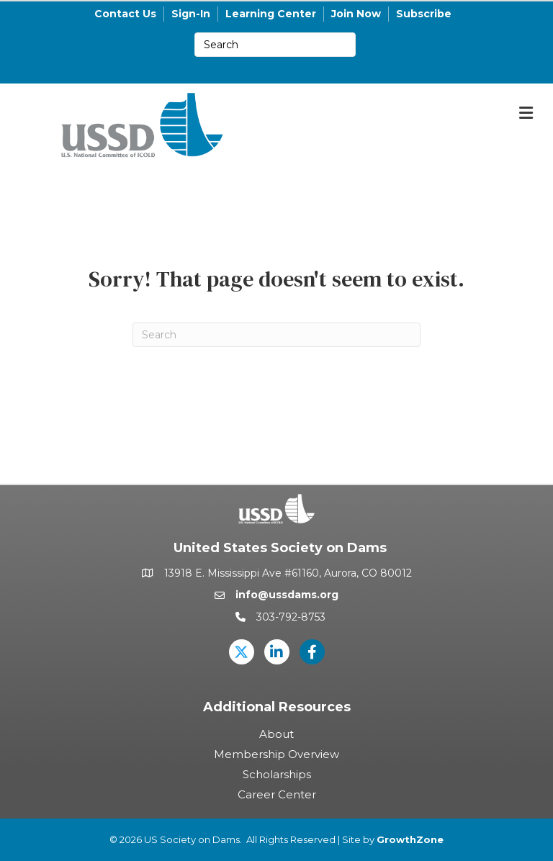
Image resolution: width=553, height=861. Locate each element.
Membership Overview (276, 754)
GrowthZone (410, 839)
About (276, 734)
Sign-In (190, 13)
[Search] (276, 335)
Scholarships (277, 774)
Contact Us (125, 13)
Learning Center (270, 13)
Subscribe (423, 13)
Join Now (356, 13)
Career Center (277, 794)
